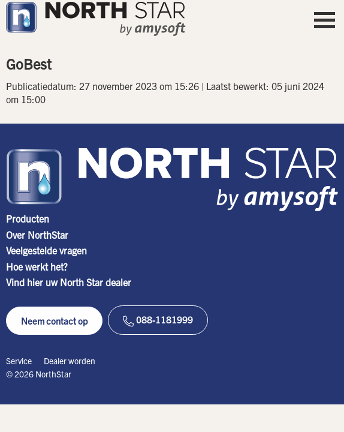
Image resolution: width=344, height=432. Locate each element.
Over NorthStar (37, 235)
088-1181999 (158, 320)
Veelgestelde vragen (46, 250)
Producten (27, 218)
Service (19, 360)
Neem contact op (54, 320)
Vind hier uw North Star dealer (68, 282)
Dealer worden (69, 360)
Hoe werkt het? (37, 266)
